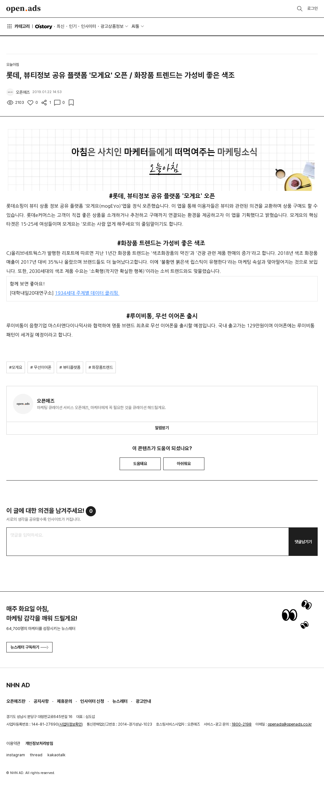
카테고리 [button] (18, 26)
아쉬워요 (184, 463)
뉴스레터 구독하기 (29, 647)
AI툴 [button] (135, 26)
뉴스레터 (120, 701)
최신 (60, 26)
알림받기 (162, 427)
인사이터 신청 (92, 701)
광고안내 (143, 701)
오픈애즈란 (15, 701)
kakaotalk (56, 754)
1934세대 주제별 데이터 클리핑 (87, 293)
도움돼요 (140, 463)
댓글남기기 (303, 541)
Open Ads (23, 9)
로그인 (312, 8)
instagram (15, 754)
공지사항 (41, 701)
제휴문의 (64, 701)
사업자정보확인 (70, 724)
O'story (43, 26)
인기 (73, 26)
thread (36, 754)
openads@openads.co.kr (290, 724)
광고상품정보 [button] (112, 26)
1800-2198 (242, 724)
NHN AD (18, 685)
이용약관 (13, 743)
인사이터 (88, 26)
